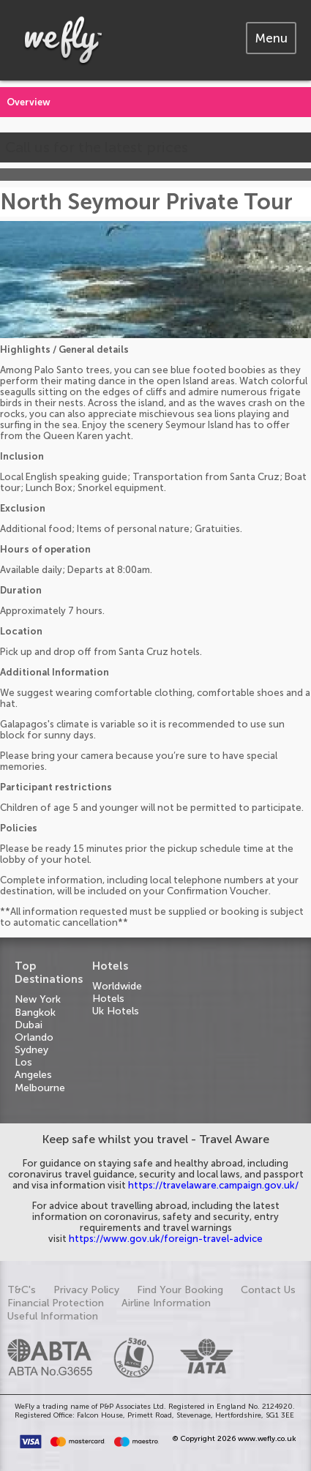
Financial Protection (55, 1303)
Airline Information (166, 1303)
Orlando (34, 1037)
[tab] (271, 38)
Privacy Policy (86, 1290)
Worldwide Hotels (117, 992)
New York (38, 999)
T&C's (21, 1290)
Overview (28, 102)
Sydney (31, 1050)
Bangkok (35, 1012)
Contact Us (268, 1290)
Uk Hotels (115, 1011)
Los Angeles (33, 1068)
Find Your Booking (180, 1290)
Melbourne (40, 1088)
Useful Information (52, 1316)
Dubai (28, 1025)
